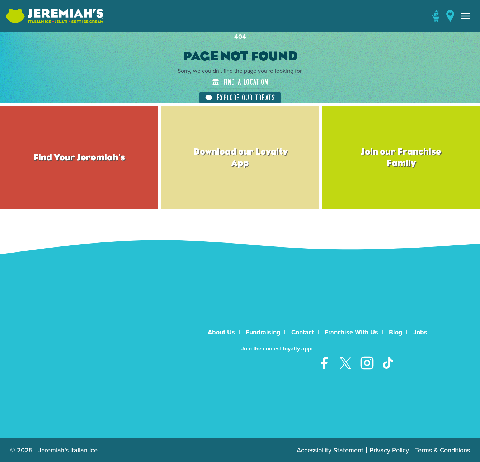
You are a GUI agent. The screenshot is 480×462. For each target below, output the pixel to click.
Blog (396, 332)
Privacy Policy (389, 450)
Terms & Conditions (442, 450)
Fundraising (263, 332)
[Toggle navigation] (465, 16)
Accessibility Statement (330, 450)
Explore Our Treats (240, 97)
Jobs (420, 332)
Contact (302, 332)
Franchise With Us (351, 332)
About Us (221, 332)
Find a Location (240, 81)
